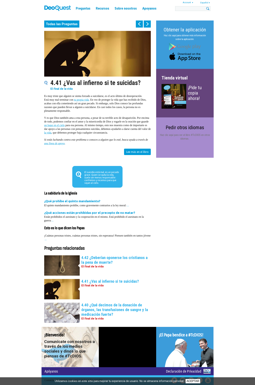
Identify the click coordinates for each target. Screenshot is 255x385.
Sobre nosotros (126, 8)
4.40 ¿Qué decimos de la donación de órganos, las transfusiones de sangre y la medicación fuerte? (114, 310)
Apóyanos (51, 371)
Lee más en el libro (137, 151)
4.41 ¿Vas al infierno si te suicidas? (110, 281)
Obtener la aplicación (185, 30)
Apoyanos (149, 8)
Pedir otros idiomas (185, 127)
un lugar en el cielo (54, 125)
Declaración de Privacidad (183, 371)
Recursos (102, 8)
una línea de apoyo (54, 143)
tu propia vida (81, 99)
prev (139, 24)
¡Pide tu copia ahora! (195, 93)
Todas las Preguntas (62, 24)
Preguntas (83, 8)
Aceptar (193, 381)
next (147, 24)
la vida (47, 132)
